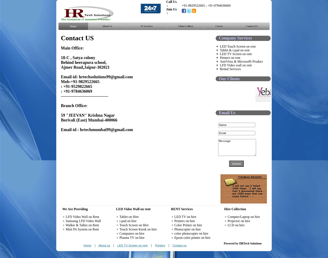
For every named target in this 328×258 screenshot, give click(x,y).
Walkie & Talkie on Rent (82, 232)
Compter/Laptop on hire (244, 223)
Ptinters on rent (230, 57)
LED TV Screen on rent (236, 54)
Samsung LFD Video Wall (83, 228)
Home (73, 26)
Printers (160, 252)
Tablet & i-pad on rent (235, 50)
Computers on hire (131, 240)
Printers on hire (184, 228)
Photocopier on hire (187, 236)
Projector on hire (239, 228)
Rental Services (230, 69)
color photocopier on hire (191, 240)
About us (104, 252)
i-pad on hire (128, 228)
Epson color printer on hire (192, 244)
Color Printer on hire (188, 232)
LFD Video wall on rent (236, 65)
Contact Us (252, 26)
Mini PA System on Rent (82, 236)
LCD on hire (236, 232)
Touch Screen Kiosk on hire (138, 236)
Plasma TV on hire (132, 244)
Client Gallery (185, 26)
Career (219, 26)
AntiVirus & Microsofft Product (241, 61)
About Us (107, 26)
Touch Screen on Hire (134, 232)
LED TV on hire (185, 223)
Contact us (180, 252)
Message (239, 149)
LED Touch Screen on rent (238, 46)
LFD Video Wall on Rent (82, 223)
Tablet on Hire (129, 223)
